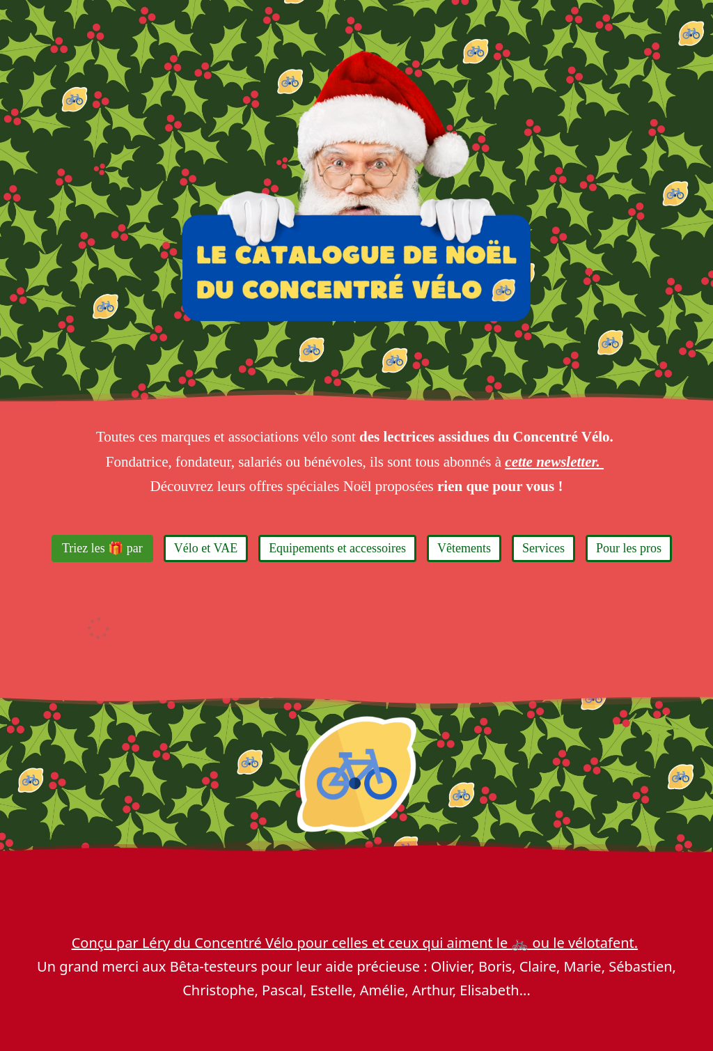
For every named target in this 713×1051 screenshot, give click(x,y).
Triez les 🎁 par (102, 548)
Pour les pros (628, 548)
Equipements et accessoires (337, 548)
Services (543, 548)
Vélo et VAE (205, 548)
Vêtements (464, 548)
